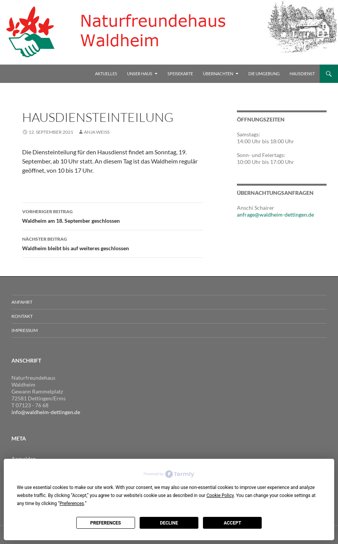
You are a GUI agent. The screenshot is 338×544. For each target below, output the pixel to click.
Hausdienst (302, 73)
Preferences (105, 523)
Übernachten (218, 73)
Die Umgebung (264, 73)
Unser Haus (139, 73)
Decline (169, 523)
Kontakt (22, 316)
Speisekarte (180, 73)
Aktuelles (106, 73)
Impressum (24, 330)
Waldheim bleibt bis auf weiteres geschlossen (112, 243)
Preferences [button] (72, 503)
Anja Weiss (96, 132)
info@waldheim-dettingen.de (45, 412)
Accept (232, 523)
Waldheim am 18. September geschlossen (112, 215)
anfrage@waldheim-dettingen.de (275, 214)
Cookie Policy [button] (219, 495)
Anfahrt (21, 302)
